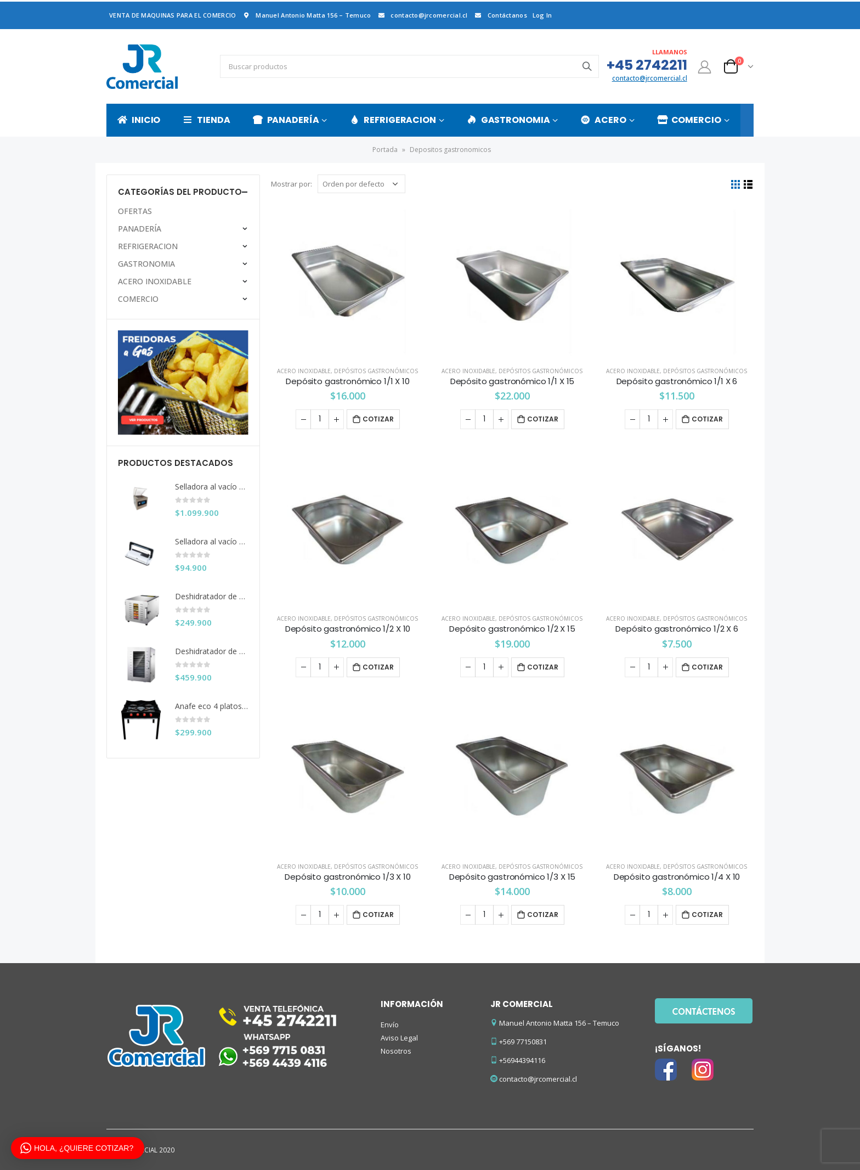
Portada (385, 149)
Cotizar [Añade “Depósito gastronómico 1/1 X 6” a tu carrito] (707, 419)
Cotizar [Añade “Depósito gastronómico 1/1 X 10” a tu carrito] (378, 419)
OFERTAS (135, 211)
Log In (542, 15)
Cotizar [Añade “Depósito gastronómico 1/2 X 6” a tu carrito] (707, 667)
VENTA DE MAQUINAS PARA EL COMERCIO (172, 15)
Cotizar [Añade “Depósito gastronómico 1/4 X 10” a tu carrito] (707, 914)
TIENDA (206, 120)
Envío (390, 1025)
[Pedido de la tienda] (361, 184)
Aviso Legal (399, 1038)
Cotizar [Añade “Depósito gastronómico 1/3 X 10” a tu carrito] (378, 914)
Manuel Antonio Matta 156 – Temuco (306, 15)
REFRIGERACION (392, 120)
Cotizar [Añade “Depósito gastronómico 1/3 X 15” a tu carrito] (542, 914)
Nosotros (396, 1051)
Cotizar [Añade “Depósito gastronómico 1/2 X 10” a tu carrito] (378, 667)
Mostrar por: (291, 184)
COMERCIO (689, 120)
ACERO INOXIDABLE (304, 371)
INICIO (138, 120)
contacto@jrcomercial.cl (421, 15)
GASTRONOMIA (508, 120)
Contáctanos (500, 15)
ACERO (603, 120)
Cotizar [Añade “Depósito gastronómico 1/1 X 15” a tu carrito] (542, 419)
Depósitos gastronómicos (376, 371)
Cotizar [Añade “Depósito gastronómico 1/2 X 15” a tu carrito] (542, 667)
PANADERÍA (286, 120)
